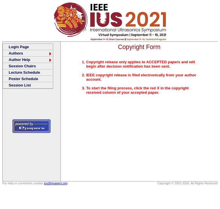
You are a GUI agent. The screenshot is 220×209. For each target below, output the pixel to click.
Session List (20, 85)
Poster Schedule (23, 79)
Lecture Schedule (24, 72)
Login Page (19, 47)
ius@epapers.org (55, 183)
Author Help (30, 59)
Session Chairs (22, 66)
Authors (30, 53)
